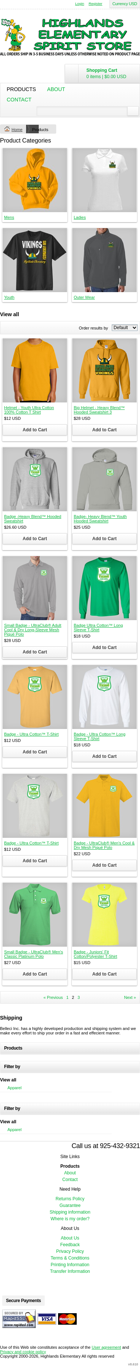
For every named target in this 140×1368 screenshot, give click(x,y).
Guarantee (70, 1205)
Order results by (93, 328)
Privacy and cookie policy (23, 1351)
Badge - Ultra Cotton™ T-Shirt (31, 734)
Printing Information (70, 1264)
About (56, 89)
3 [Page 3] (78, 997)
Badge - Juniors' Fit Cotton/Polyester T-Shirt (95, 954)
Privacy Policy (70, 1251)
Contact (19, 100)
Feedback (70, 1244)
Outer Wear (84, 297)
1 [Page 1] (67, 997)
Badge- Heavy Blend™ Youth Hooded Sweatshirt (100, 518)
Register (95, 3)
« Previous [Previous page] (53, 997)
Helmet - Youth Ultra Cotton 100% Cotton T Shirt (29, 409)
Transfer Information (70, 1271)
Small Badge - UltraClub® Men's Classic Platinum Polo (33, 954)
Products (21, 89)
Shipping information (70, 1212)
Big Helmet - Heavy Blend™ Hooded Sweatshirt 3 (99, 409)
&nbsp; (34, 180)
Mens (9, 217)
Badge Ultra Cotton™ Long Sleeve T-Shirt (98, 627)
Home (17, 129)
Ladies (80, 217)
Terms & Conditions (70, 1258)
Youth (9, 297)
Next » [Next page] (130, 997)
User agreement (106, 1347)
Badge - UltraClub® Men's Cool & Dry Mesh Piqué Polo (104, 845)
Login (79, 3)
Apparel (14, 1088)
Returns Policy (69, 1198)
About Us (70, 1238)
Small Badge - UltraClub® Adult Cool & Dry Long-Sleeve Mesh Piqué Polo (32, 629)
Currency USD (124, 3)
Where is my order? (70, 1218)
